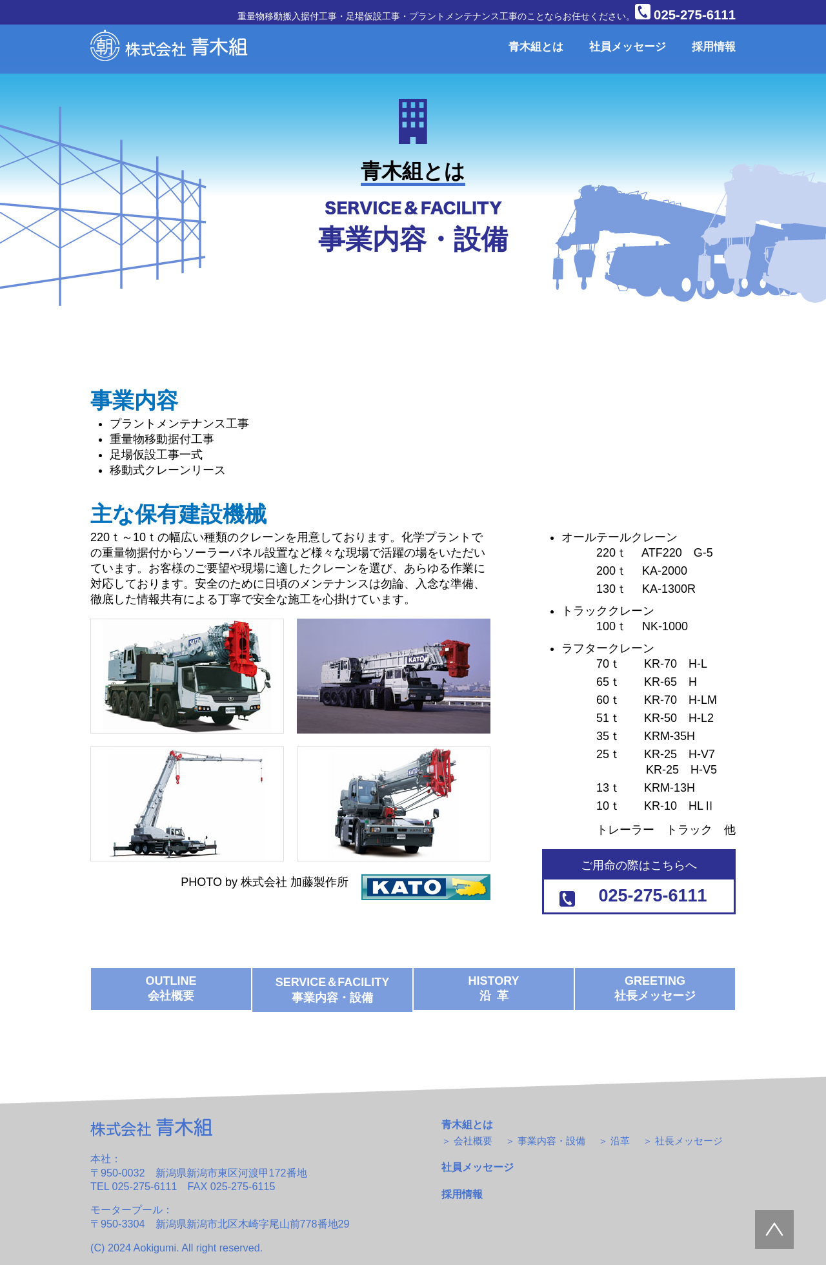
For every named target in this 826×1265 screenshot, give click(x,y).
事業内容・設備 (551, 1141)
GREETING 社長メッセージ (655, 988)
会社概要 (473, 1141)
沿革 (620, 1141)
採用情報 (714, 47)
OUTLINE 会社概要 (171, 988)
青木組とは (536, 47)
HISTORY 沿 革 (493, 988)
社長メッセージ (689, 1141)
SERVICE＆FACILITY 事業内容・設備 (333, 990)
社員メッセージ (627, 47)
